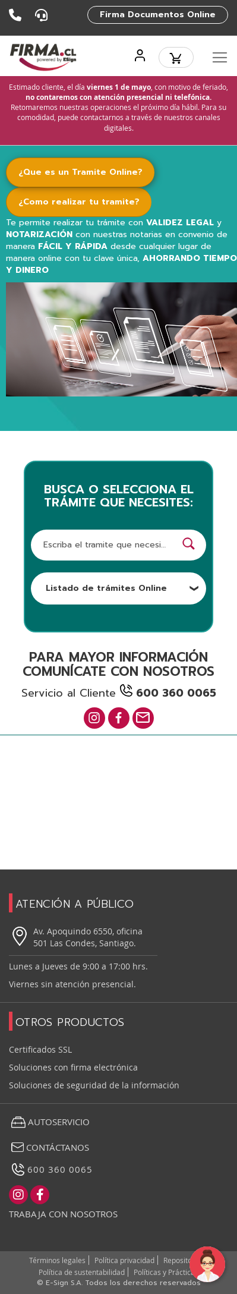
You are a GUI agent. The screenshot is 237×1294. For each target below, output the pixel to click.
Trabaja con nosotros (63, 1214)
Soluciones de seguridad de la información (94, 1085)
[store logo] (43, 57)
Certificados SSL (40, 1049)
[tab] (87, 172)
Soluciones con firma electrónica (73, 1067)
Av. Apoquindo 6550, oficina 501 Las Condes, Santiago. (76, 937)
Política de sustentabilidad (82, 1272)
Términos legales (57, 1260)
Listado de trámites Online (123, 588)
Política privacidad (124, 1260)
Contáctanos (49, 1147)
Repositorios (183, 1260)
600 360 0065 (51, 1169)
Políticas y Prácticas (166, 1272)
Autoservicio (49, 1122)
